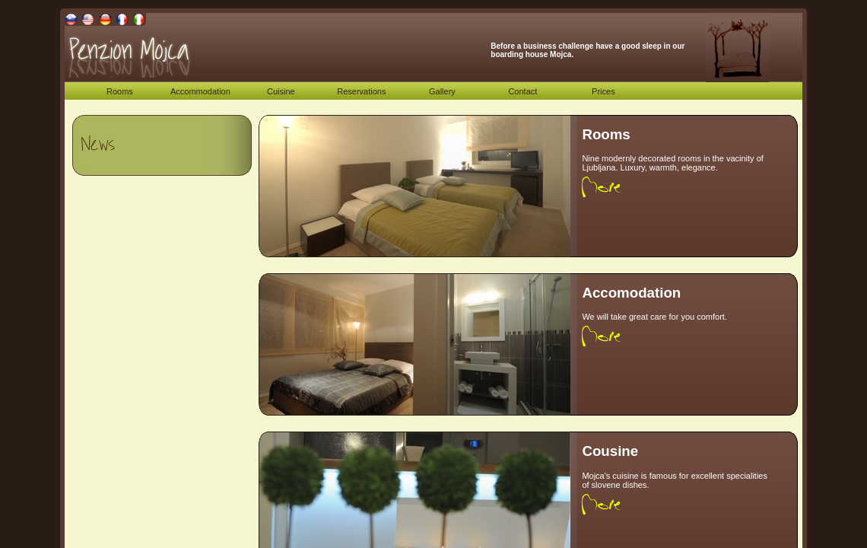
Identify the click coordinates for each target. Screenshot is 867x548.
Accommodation (200, 91)
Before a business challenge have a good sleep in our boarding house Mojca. (587, 50)
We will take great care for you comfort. (654, 316)
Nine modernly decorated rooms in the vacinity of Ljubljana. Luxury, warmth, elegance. (672, 163)
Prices (603, 91)
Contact (522, 91)
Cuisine (281, 91)
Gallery (442, 91)
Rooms (119, 91)
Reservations (361, 91)
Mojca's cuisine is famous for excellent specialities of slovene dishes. (674, 480)
